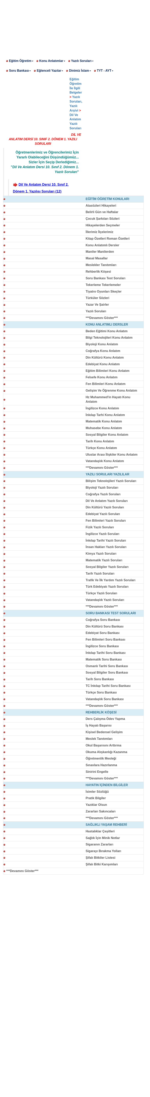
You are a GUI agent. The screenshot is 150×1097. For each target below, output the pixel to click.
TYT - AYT (105, 70)
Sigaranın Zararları (99, 844)
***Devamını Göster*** (102, 318)
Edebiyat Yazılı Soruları (103, 514)
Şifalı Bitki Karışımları (102, 864)
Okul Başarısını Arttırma (103, 745)
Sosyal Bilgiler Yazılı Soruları (107, 567)
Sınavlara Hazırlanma (101, 765)
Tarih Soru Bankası (100, 679)
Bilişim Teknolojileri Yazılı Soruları (111, 481)
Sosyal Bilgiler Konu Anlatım (107, 434)
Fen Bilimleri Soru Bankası (105, 639)
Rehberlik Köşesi (98, 271)
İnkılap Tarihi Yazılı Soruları (106, 540)
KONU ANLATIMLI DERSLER (107, 324)
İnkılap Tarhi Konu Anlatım (105, 415)
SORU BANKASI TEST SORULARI (111, 613)
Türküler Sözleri (97, 298)
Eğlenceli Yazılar (50, 70)
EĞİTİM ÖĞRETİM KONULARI (107, 199)
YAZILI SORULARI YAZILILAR (107, 474)
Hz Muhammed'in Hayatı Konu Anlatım (108, 399)
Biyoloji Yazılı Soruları (102, 487)
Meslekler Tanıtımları (101, 265)
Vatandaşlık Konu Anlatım (105, 461)
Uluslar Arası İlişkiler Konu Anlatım (112, 454)
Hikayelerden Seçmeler (103, 225)
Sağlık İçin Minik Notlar (103, 838)
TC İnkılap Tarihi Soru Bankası (108, 685)
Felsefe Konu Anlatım (102, 377)
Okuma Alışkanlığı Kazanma (106, 752)
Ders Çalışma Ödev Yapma (105, 718)
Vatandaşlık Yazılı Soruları (105, 600)
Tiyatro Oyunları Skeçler (104, 291)
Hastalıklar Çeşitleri (100, 831)
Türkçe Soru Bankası (101, 692)
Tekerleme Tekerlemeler (103, 285)
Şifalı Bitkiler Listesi (100, 857)
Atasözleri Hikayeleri (101, 205)
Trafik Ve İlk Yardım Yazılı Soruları (111, 580)
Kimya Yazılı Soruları (101, 553)
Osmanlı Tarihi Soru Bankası (107, 666)
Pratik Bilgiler (96, 798)
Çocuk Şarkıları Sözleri (103, 218)
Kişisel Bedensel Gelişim (104, 732)
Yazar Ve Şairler (97, 304)
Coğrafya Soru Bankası (103, 619)
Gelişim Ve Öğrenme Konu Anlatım (111, 390)
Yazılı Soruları (82, 60)
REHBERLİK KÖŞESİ (101, 712)
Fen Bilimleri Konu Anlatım (106, 384)
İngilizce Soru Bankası (102, 646)
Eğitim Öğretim (21, 60)
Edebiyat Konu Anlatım (103, 364)
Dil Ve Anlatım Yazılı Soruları (107, 501)
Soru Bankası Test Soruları (105, 278)
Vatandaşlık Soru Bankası (105, 699)
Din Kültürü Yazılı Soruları (105, 507)
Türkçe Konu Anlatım (101, 448)
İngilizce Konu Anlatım (102, 408)
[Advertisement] (75, 27)
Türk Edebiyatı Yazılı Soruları (107, 586)
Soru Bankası (20, 70)
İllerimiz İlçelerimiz (99, 232)
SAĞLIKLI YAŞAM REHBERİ (106, 824)
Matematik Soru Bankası (104, 659)
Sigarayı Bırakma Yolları (103, 851)
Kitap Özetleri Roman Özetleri (108, 238)
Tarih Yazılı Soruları (100, 573)
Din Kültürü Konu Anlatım (105, 357)
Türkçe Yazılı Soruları (101, 593)
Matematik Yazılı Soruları (104, 560)
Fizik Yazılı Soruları (100, 527)
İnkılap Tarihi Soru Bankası (106, 652)
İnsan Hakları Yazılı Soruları (106, 547)
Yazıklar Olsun (96, 804)
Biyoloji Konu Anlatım (102, 344)
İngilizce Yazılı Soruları (102, 534)
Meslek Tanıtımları (99, 738)
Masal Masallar (97, 258)
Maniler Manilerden (100, 251)
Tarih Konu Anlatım (100, 441)
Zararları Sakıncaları (101, 811)
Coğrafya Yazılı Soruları (103, 494)
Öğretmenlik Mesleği (101, 758)
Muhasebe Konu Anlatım (104, 428)
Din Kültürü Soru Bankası (105, 626)
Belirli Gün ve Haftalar (102, 212)
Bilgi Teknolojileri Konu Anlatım (109, 337)
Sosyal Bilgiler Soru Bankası (107, 672)
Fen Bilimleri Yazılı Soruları (106, 520)
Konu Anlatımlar (52, 60)
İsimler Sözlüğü (97, 791)
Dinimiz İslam (80, 70)
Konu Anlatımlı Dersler (102, 245)
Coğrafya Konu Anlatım (103, 351)
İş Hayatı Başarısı (99, 725)
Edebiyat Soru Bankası (103, 633)
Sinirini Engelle (97, 771)
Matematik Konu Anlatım (104, 421)
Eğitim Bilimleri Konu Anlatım (107, 370)
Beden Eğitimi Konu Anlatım (107, 331)
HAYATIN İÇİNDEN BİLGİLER (107, 785)
